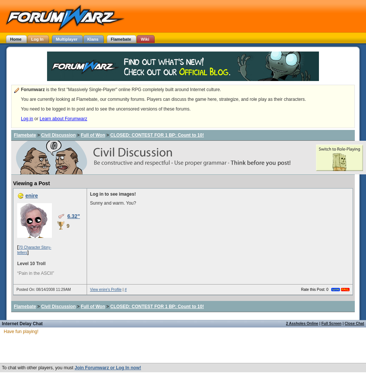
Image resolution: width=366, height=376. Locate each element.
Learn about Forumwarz (63, 118)
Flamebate (25, 135)
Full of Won (93, 135)
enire (31, 196)
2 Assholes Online (302, 323)
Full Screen (332, 323)
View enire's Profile (106, 290)
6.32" (73, 216)
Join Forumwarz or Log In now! (108, 367)
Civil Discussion (58, 135)
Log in (27, 118)
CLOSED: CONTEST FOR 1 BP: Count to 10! (157, 135)
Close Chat (354, 323)
